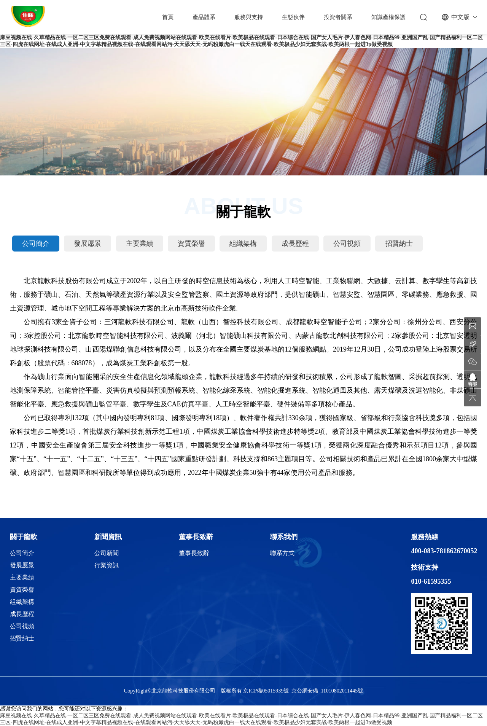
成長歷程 (295, 243)
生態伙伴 (293, 17)
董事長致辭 (196, 537)
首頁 (167, 17)
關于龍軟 (23, 537)
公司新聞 (106, 553)
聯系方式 (282, 553)
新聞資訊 (108, 537)
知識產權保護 (388, 17)
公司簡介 (35, 243)
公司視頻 (347, 243)
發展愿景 (87, 243)
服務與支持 (248, 17)
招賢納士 (399, 243)
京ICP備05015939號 (266, 691)
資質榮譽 (191, 243)
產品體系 (204, 17)
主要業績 (139, 243)
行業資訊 (106, 565)
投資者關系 (338, 17)
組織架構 (243, 243)
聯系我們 (284, 537)
